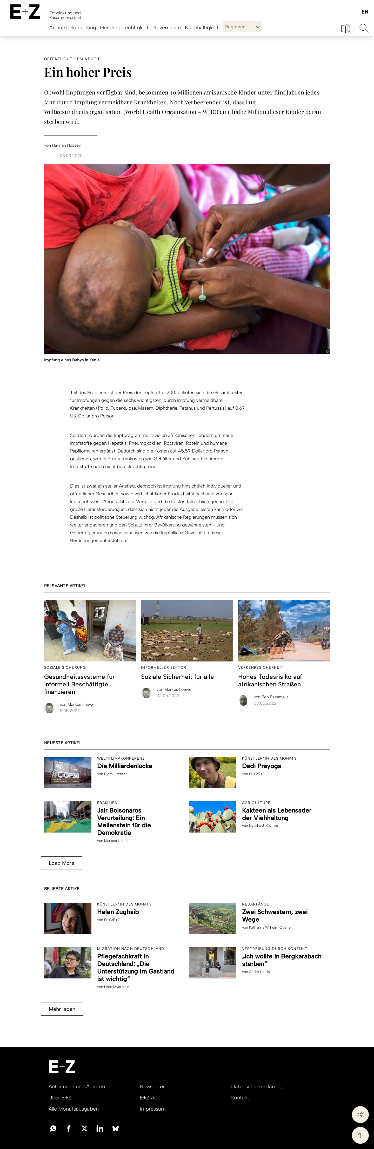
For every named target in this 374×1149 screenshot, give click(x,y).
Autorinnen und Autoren (77, 1086)
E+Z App (150, 1097)
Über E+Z (60, 1097)
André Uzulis (259, 972)
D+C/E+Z (257, 774)
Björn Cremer (115, 774)
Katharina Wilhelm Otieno (270, 927)
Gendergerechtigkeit (124, 27)
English (365, 12)
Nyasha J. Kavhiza (263, 825)
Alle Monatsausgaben (74, 1109)
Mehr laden (62, 1009)
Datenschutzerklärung (257, 1086)
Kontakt (240, 1097)
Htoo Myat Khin (116, 987)
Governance (166, 27)
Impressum (153, 1109)
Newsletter (152, 1086)
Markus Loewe (77, 704)
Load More (61, 863)
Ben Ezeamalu (271, 696)
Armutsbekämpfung (72, 27)
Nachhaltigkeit (202, 27)
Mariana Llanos (116, 841)
